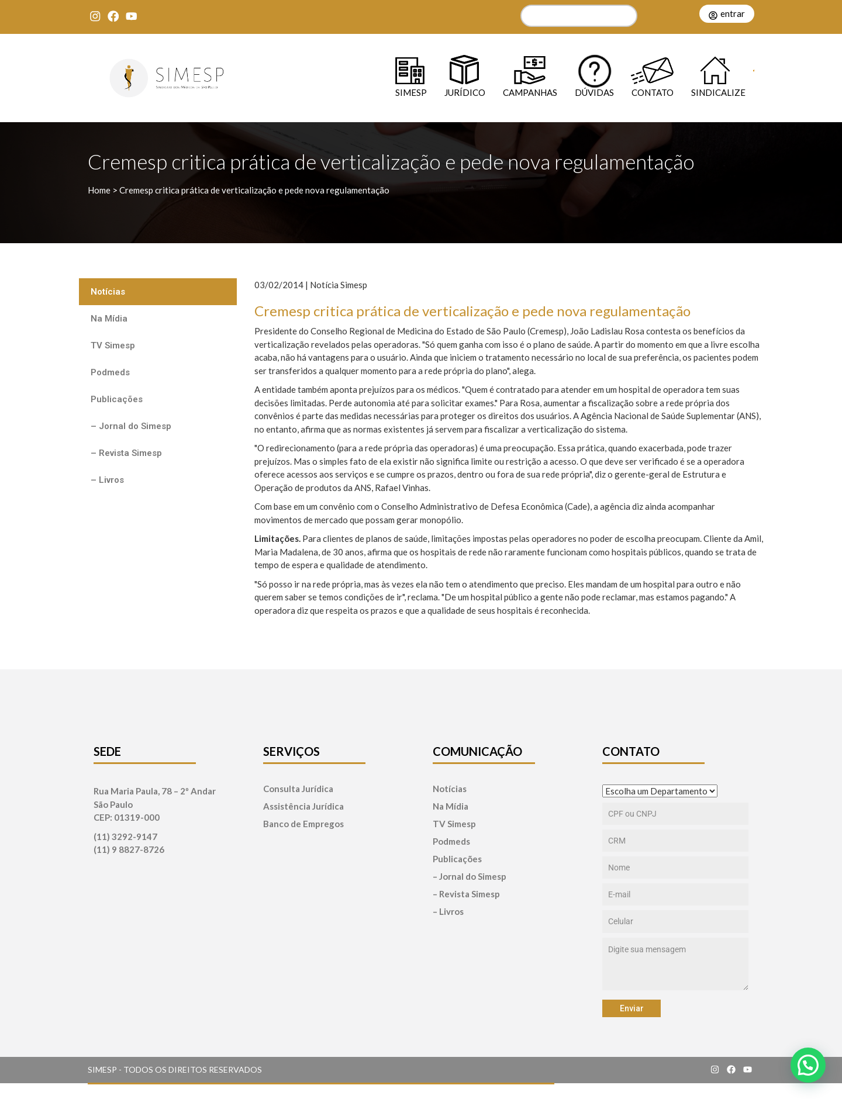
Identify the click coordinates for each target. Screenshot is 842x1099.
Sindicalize (718, 92)
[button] (808, 1065)
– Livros (107, 480)
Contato (653, 92)
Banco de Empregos (303, 824)
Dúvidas (594, 92)
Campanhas (530, 92)
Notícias (108, 291)
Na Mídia (109, 318)
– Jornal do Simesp (131, 426)
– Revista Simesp (126, 453)
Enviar (632, 1008)
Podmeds (110, 372)
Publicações (117, 399)
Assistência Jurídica (303, 806)
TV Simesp (113, 345)
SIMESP (411, 92)
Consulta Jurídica (298, 788)
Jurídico (464, 92)
